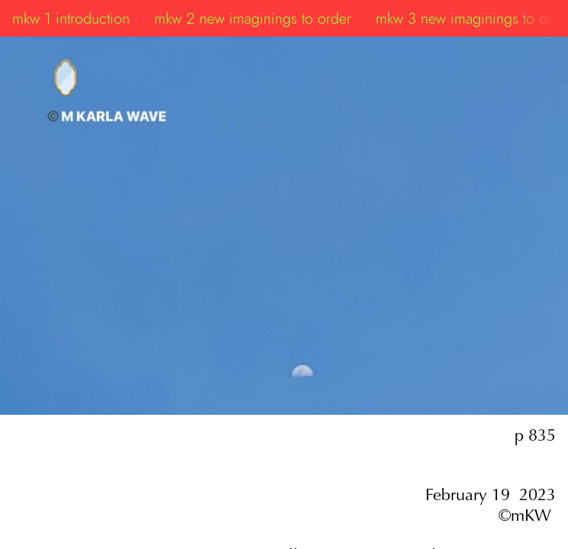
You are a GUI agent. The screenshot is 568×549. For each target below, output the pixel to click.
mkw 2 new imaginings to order (252, 18)
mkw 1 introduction (71, 18)
